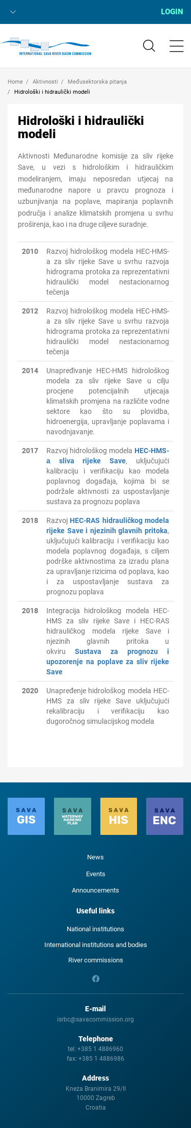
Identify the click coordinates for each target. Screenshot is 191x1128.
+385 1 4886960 (100, 1049)
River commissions (95, 960)
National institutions (95, 929)
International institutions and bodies (95, 945)
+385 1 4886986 (101, 1058)
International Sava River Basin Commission (45, 46)
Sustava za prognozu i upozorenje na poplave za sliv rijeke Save (107, 661)
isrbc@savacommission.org (95, 1019)
